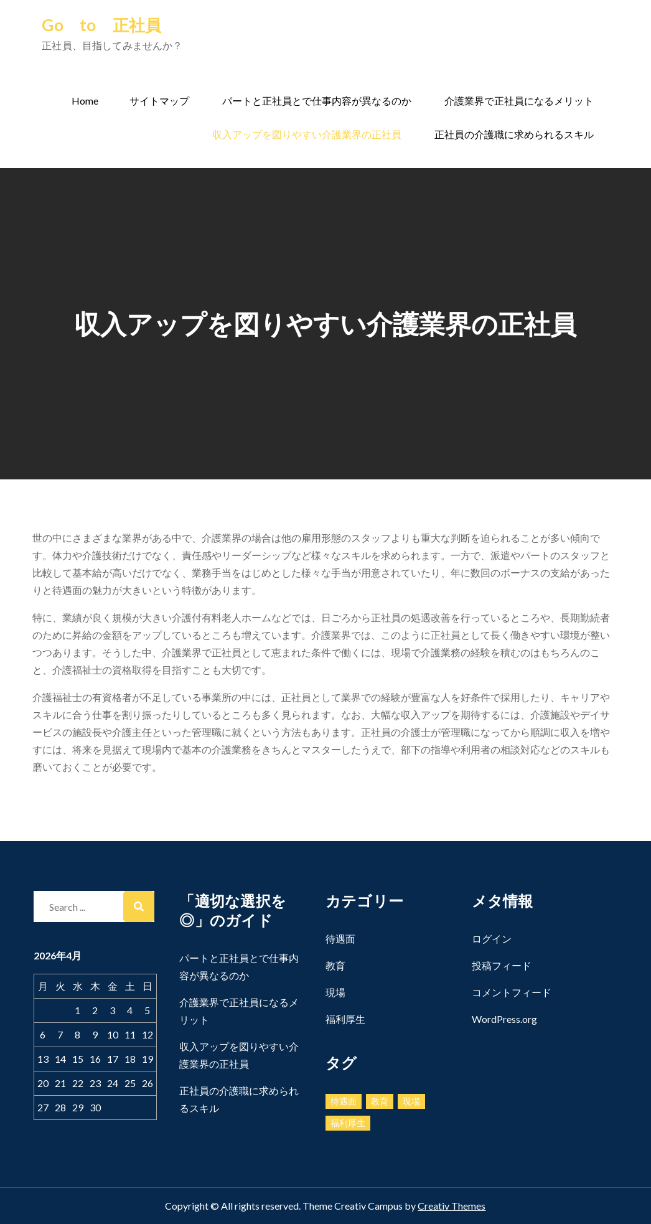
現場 (335, 992)
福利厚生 (345, 1019)
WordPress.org (504, 1019)
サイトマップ (159, 100)
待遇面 (340, 938)
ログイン (492, 938)
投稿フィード (502, 965)
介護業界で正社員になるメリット (519, 100)
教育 (335, 965)
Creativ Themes (451, 1206)
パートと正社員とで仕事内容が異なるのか (316, 100)
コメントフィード (511, 992)
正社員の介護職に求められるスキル (514, 134)
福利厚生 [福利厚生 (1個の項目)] (347, 1123)
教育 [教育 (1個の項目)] (379, 1101)
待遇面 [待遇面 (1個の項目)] (343, 1101)
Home (85, 100)
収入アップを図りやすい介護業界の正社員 (306, 134)
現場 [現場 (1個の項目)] (411, 1101)
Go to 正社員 (101, 25)
